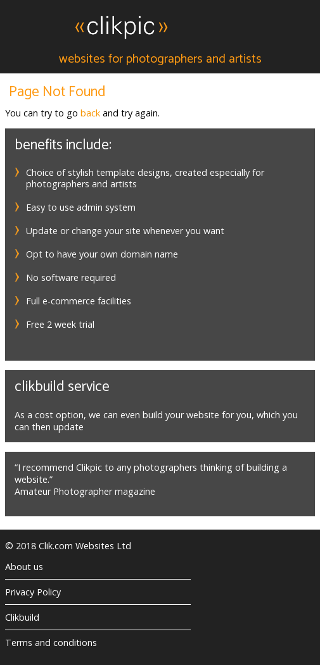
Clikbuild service (62, 387)
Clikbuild (22, 617)
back (90, 113)
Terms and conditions (51, 643)
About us (24, 567)
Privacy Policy (33, 592)
